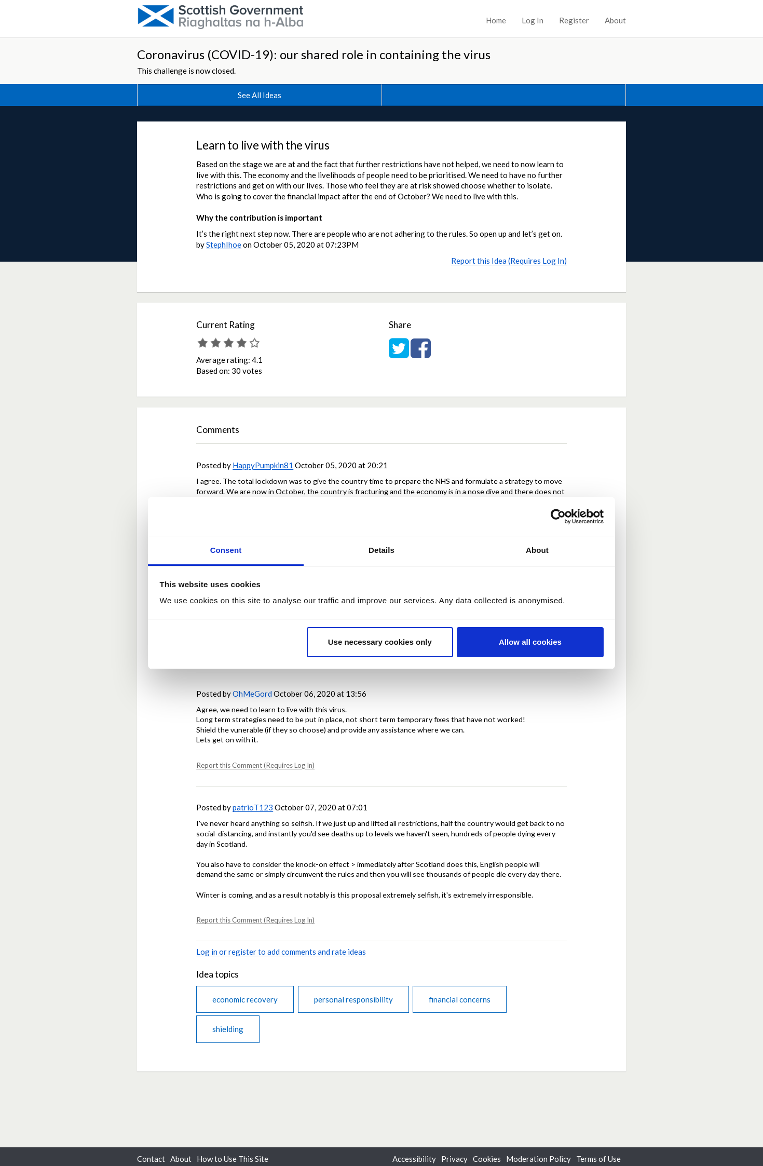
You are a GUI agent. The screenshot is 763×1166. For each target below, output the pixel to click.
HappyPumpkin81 (263, 465)
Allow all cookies (530, 642)
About (615, 20)
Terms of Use (598, 1158)
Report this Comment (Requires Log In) (255, 765)
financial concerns (460, 999)
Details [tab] (381, 550)
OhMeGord (252, 693)
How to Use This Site (232, 1158)
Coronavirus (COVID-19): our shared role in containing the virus (314, 54)
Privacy (454, 1158)
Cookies (487, 1158)
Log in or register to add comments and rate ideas (281, 951)
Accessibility (414, 1158)
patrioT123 (253, 807)
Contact (151, 1158)
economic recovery (245, 999)
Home (496, 20)
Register (574, 20)
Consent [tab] (226, 550)
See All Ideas (259, 95)
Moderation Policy (538, 1158)
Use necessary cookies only (380, 642)
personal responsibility (353, 999)
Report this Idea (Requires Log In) (509, 260)
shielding (227, 1029)
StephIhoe (223, 244)
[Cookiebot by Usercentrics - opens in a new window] (558, 516)
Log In (532, 20)
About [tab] (537, 550)
